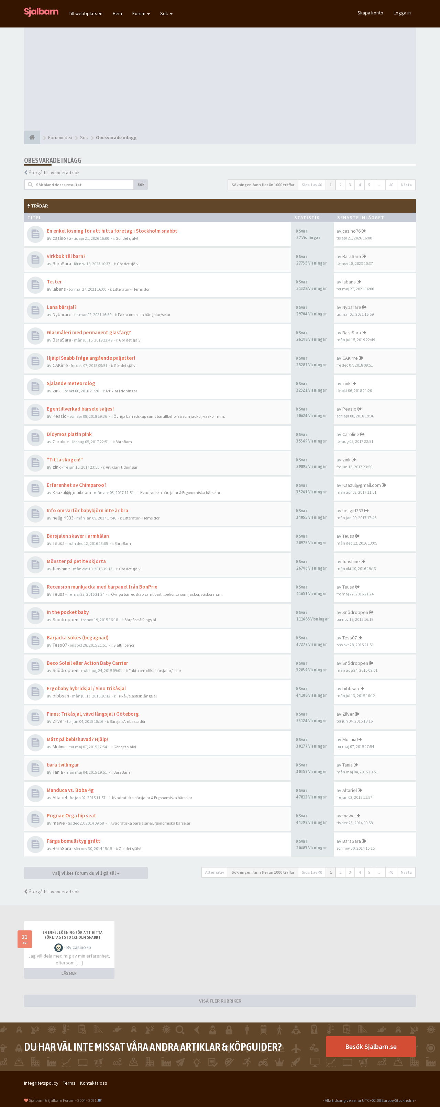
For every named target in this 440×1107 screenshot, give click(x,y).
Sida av (312, 184)
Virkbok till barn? (66, 256)
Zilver (58, 721)
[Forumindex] (32, 137)
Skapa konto (370, 13)
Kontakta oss (93, 1083)
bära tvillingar (63, 764)
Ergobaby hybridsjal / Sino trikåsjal (86, 688)
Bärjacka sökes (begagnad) (78, 637)
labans (59, 289)
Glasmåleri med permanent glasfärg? (89, 332)
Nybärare (62, 314)
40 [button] (391, 184)
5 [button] (369, 184)
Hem (117, 13)
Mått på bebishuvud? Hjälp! (77, 739)
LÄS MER (69, 973)
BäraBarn (124, 441)
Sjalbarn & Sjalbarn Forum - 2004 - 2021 (63, 1100)
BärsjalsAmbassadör (127, 721)
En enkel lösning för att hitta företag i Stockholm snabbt (112, 230)
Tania (58, 772)
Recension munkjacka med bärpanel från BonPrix (102, 586)
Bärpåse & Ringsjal (140, 619)
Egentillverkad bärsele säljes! (80, 408)
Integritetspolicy (41, 1083)
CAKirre (60, 365)
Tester (54, 281)
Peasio (60, 416)
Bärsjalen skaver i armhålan (78, 536)
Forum (141, 13)
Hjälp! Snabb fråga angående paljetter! (91, 358)
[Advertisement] (220, 79)
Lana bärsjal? (62, 307)
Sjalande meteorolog (71, 383)
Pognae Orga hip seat (71, 815)
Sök (166, 13)
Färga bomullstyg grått (73, 841)
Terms (69, 1083)
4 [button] (360, 184)
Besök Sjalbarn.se (371, 1046)
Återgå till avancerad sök (54, 172)
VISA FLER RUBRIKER (220, 1001)
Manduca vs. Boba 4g (70, 790)
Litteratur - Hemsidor (131, 289)
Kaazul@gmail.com (72, 492)
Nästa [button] (406, 184)
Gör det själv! (127, 238)
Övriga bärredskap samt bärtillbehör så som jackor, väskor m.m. (169, 416)
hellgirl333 (63, 518)
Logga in (402, 13)
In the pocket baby (68, 612)
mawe (59, 823)
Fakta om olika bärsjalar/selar (144, 314)
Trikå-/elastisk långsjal (137, 695)
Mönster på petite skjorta (76, 561)
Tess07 (60, 645)
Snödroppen (65, 619)
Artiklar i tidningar (121, 390)
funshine (61, 569)
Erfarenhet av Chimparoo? (77, 485)
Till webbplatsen (85, 13)
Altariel (60, 797)
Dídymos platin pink (69, 434)
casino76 (62, 238)
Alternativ (214, 872)
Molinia (60, 746)
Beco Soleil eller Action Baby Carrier (87, 663)
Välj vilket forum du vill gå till (86, 873)
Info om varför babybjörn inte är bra (87, 510)
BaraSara (62, 263)
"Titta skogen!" (65, 459)
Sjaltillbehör (123, 645)
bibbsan (61, 696)
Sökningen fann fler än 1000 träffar (263, 184)
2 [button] (340, 184)
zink (57, 391)
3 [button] (350, 184)
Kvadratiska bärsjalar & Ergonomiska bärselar (180, 492)
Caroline (61, 441)
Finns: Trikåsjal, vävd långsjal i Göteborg (93, 714)
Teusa (59, 543)
